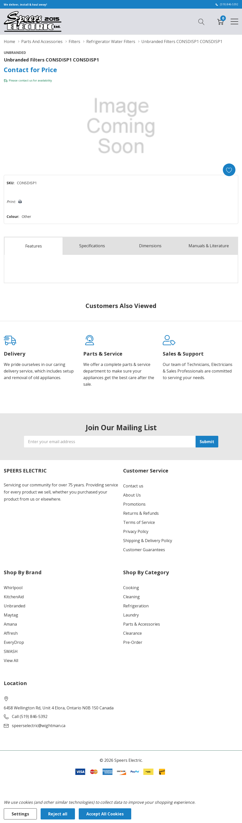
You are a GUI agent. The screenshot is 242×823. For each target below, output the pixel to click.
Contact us (133, 486)
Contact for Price (30, 69)
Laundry (131, 615)
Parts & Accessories (141, 624)
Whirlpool (13, 587)
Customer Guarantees (144, 549)
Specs (92, 246)
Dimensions (150, 246)
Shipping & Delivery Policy (147, 540)
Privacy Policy (135, 531)
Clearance (132, 633)
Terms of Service (139, 522)
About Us (132, 495)
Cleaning (131, 597)
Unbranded (14, 606)
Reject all (57, 814)
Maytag (11, 615)
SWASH (11, 651)
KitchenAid (14, 597)
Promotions (134, 504)
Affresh (11, 633)
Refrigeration (136, 606)
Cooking (131, 587)
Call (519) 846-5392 (29, 716)
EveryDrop (14, 642)
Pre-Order (132, 642)
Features (33, 246)
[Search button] (201, 21)
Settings (20, 814)
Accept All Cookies (105, 814)
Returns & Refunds (141, 513)
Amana (10, 624)
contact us (25, 80)
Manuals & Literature (209, 246)
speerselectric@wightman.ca (38, 725)
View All (11, 660)
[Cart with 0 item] (220, 21)
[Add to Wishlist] (229, 169)
